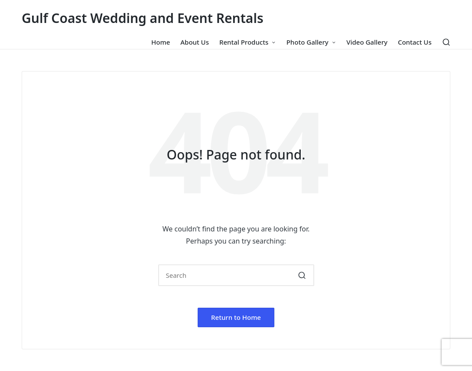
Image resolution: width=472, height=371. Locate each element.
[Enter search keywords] (236, 275)
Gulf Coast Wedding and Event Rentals (143, 18)
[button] (302, 275)
